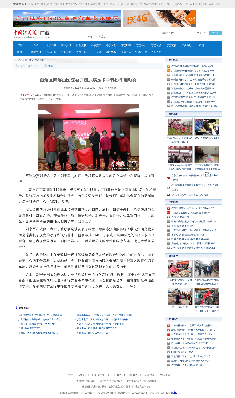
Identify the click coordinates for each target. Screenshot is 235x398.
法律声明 (149, 374)
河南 (93, 4)
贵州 (62, 4)
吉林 (133, 4)
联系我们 (100, 374)
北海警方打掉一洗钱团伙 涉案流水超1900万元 (193, 93)
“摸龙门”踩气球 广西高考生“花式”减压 (189, 194)
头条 (36, 45)
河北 (87, 4)
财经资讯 (66, 45)
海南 (81, 4)
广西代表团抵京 (180, 307)
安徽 (30, 4)
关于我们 (70, 374)
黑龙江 (113, 4)
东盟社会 (156, 45)
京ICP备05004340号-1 (161, 393)
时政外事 (51, 45)
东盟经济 (141, 45)
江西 (127, 4)
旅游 (201, 45)
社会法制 (81, 45)
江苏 (121, 4)
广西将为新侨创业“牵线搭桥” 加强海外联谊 (192, 66)
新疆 (205, 4)
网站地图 (165, 374)
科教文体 (96, 45)
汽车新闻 (51, 52)
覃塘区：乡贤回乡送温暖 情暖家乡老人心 (38, 332)
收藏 (50, 66)
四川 (192, 4)
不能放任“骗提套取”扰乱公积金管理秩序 (190, 212)
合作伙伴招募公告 (180, 217)
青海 (161, 4)
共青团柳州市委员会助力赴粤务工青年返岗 (39, 319)
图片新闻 (81, 52)
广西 (74, 4)
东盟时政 (126, 45)
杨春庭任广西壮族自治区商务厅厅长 (189, 234)
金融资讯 (36, 52)
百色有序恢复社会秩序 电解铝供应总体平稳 (192, 88)
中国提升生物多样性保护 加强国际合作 (190, 239)
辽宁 (139, 4)
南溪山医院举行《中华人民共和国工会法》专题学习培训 (104, 315)
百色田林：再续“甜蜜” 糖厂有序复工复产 (97, 328)
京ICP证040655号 (106, 393)
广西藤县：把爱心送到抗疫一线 (92, 332)
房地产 (21, 52)
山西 (173, 4)
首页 (21, 45)
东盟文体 (171, 45)
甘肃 (56, 4)
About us (84, 374)
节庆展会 (96, 52)
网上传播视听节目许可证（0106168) (76, 393)
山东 (167, 4)
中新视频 (66, 52)
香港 (198, 4)
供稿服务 (132, 374)
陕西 (179, 4)
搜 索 (215, 32)
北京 (37, 4)
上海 (186, 4)
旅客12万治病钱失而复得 (207, 137)
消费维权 (111, 52)
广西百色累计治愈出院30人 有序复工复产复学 (193, 70)
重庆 (43, 4)
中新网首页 (20, 4)
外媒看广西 (141, 52)
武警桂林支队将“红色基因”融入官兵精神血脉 (40, 315)
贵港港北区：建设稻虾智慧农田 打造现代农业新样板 (102, 319)
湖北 (99, 4)
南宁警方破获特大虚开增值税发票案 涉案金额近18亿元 (207, 169)
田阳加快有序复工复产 (29, 328)
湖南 (106, 4)
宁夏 (154, 4)
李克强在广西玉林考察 (182, 226)
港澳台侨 (111, 45)
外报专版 (156, 52)
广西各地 (186, 45)
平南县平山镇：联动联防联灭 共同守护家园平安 (100, 324)
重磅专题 (126, 52)
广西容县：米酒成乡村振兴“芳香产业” (36, 324)
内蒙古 (147, 4)
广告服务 (116, 374)
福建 (49, 4)
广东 (68, 4)
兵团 (211, 4)
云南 (217, 4)
